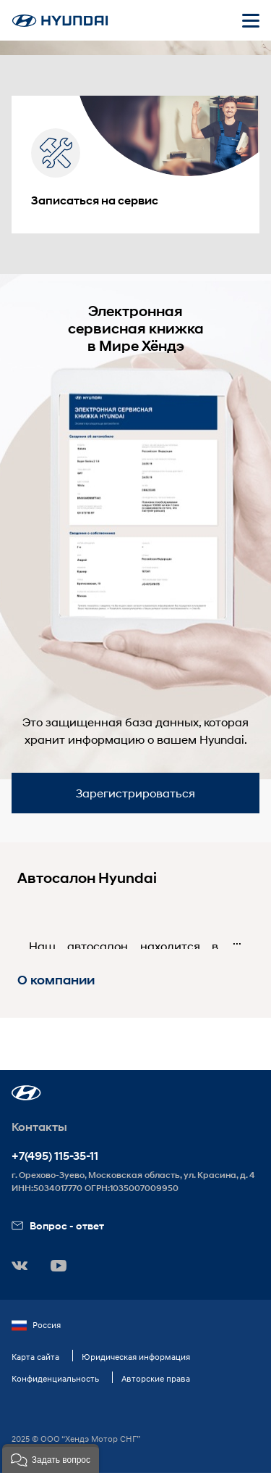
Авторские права (155, 1378)
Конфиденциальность (55, 1378)
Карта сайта (35, 1356)
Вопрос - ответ (58, 1225)
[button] (26, 1092)
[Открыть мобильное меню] (250, 20)
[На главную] (60, 20)
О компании (56, 980)
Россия (36, 1325)
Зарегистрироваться (135, 793)
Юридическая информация (136, 1356)
